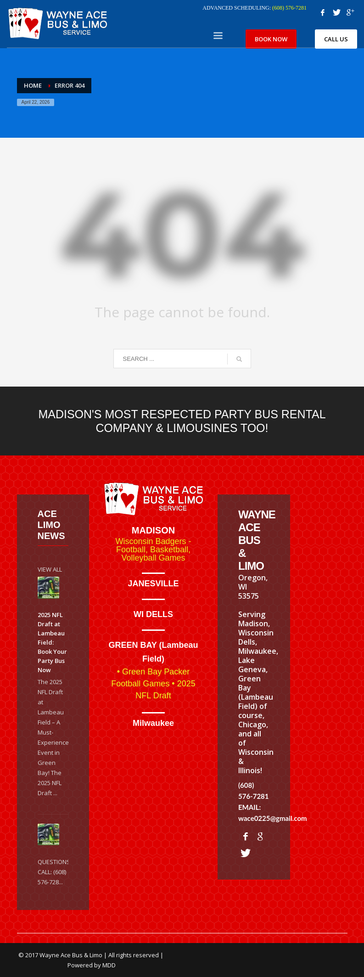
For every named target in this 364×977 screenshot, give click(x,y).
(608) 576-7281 (289, 8)
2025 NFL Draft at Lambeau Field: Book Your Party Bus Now (52, 642)
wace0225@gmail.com (272, 818)
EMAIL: (249, 807)
